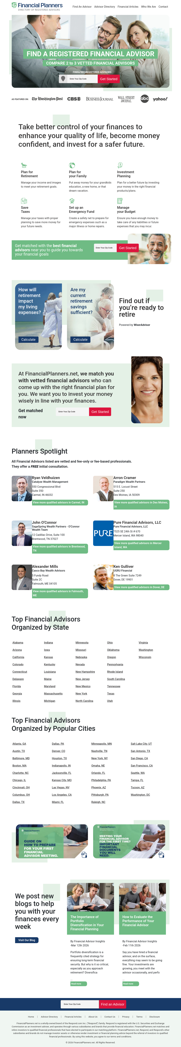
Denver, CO (58, 751)
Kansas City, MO (62, 780)
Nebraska (81, 657)
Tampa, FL (137, 780)
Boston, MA (20, 765)
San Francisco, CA (142, 765)
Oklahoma (113, 650)
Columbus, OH (21, 794)
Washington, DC (140, 794)
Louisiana (50, 671)
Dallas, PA (58, 743)
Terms (139, 1016)
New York (81, 693)
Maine (48, 679)
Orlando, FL (98, 773)
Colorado (18, 664)
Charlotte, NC (21, 773)
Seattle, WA (138, 773)
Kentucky (49, 664)
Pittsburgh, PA (100, 794)
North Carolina (84, 701)
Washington (146, 650)
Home (31, 1016)
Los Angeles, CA (62, 794)
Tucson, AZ (137, 787)
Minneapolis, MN (101, 743)
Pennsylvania (115, 664)
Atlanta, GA (19, 743)
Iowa (47, 650)
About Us (93, 1016)
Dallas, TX (19, 802)
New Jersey (83, 679)
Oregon (111, 657)
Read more (76, 984)
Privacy (125, 1016)
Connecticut (20, 671)
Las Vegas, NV (60, 787)
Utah (110, 701)
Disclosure (154, 1016)
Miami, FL (58, 802)
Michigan (49, 701)
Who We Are (148, 6)
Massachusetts (53, 693)
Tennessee (113, 686)
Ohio (110, 642)
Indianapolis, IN (61, 765)
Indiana (48, 642)
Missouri (81, 650)
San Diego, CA (139, 758)
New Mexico (83, 686)
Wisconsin (145, 657)
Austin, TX (19, 751)
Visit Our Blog (26, 940)
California (18, 657)
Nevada (80, 664)
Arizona (17, 650)
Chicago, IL (19, 780)
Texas (110, 693)
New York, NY (99, 758)
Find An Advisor (82, 6)
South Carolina (116, 679)
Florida (17, 686)
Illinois (17, 701)
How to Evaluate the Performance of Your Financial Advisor (138, 921)
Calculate (28, 340)
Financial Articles (128, 6)
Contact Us (109, 1016)
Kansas (48, 657)
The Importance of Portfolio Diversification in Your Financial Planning (87, 923)
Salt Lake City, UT (141, 743)
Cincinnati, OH (21, 787)
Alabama (18, 642)
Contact (163, 6)
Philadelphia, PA (101, 780)
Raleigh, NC (98, 802)
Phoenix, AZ (98, 787)
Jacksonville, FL (61, 773)
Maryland (49, 686)
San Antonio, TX (140, 751)
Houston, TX (59, 758)
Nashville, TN (99, 751)
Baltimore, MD (21, 758)
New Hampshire (85, 671)
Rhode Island (115, 671)
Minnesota (82, 642)
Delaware (18, 679)
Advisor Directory (104, 6)
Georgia (17, 693)
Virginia (143, 642)
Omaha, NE (98, 765)
